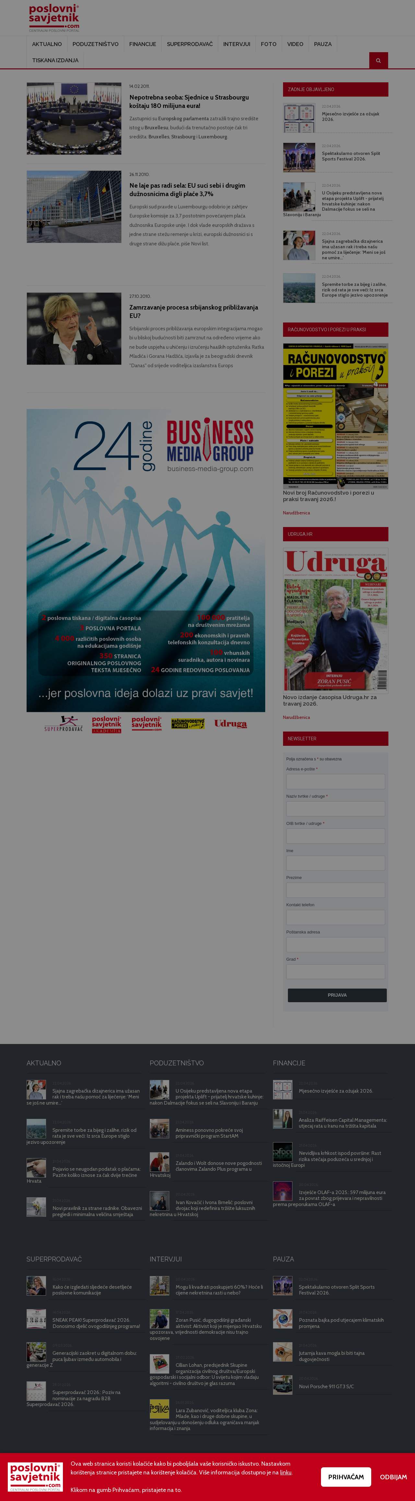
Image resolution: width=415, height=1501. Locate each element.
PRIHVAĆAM (346, 1477)
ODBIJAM (393, 1477)
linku (285, 1472)
